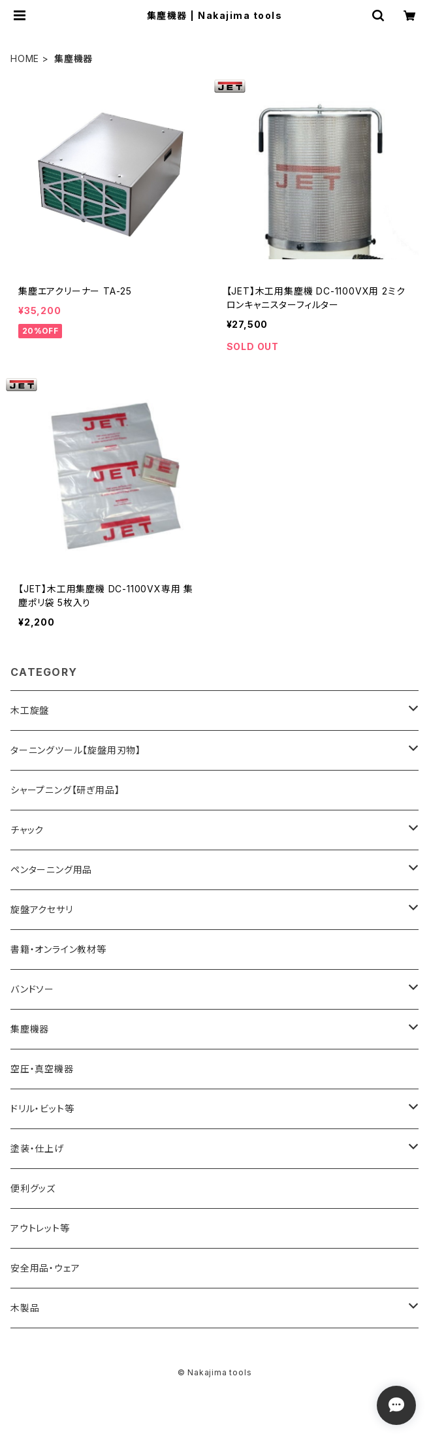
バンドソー (32, 989)
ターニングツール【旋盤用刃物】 (75, 750)
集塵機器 (29, 1028)
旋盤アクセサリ (41, 909)
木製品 (24, 1307)
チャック (27, 829)
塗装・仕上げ (37, 1148)
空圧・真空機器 (42, 1068)
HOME (24, 58)
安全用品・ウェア (45, 1267)
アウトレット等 (40, 1228)
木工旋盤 (29, 710)
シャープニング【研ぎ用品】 (64, 789)
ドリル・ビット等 (42, 1108)
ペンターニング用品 (51, 869)
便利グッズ (33, 1188)
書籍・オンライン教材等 (58, 949)
